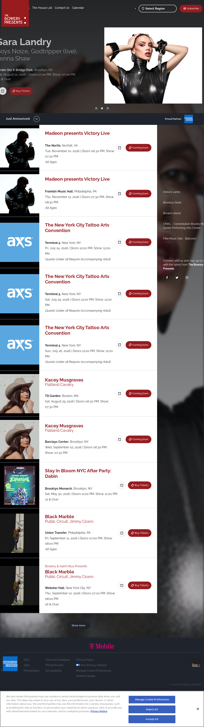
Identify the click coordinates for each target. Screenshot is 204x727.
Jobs (27, 670)
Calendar (56, 13)
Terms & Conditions (58, 665)
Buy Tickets (27, 84)
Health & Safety (86, 681)
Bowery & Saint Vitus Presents (68, 572)
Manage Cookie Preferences (93, 676)
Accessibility (54, 676)
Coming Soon (139, 147)
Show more (79, 630)
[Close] (198, 709)
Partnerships (31, 676)
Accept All (152, 719)
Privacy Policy (85, 665)
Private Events (54, 670)
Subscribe (193, 8)
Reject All (152, 709)
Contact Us (39, 13)
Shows (36, 8)
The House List (72, 8)
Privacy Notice (99, 711)
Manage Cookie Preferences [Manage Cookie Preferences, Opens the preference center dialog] (152, 699)
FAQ (26, 665)
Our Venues (51, 8)
